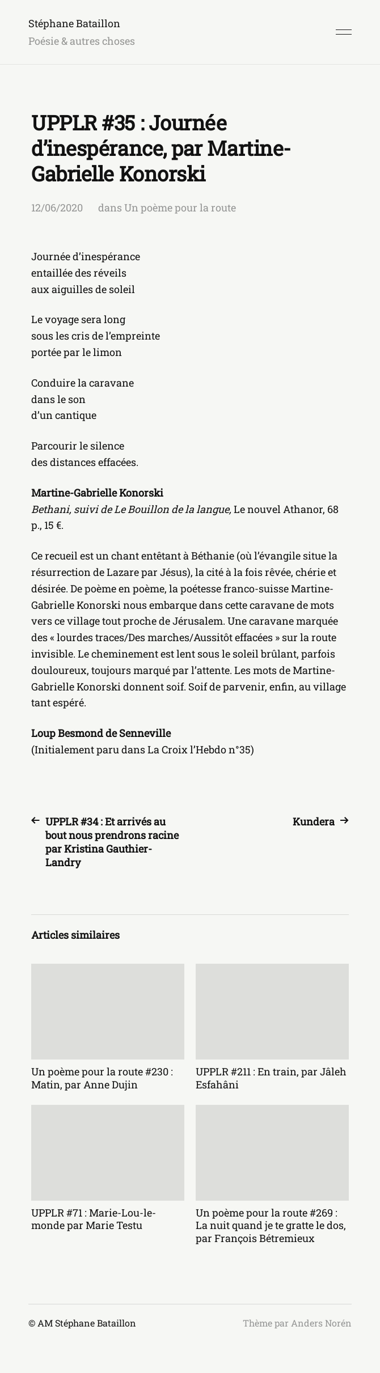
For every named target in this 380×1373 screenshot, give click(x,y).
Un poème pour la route (180, 207)
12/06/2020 (57, 207)
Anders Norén (321, 1323)
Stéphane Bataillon (74, 23)
